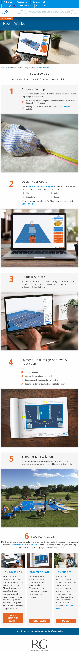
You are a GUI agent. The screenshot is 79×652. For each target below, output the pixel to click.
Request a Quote (39, 618)
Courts (44, 12)
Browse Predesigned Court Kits (13, 617)
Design (51, 12)
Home (8, 2)
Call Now (65, 618)
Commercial (39, 2)
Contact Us (47, 5)
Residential (22, 2)
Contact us (63, 107)
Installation (62, 12)
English (13, 5)
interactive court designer (41, 186)
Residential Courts (15, 67)
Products (35, 12)
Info (71, 12)
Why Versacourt (23, 12)
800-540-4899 (30, 5)
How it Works (44, 67)
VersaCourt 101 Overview (25, 544)
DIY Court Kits (28, 204)
